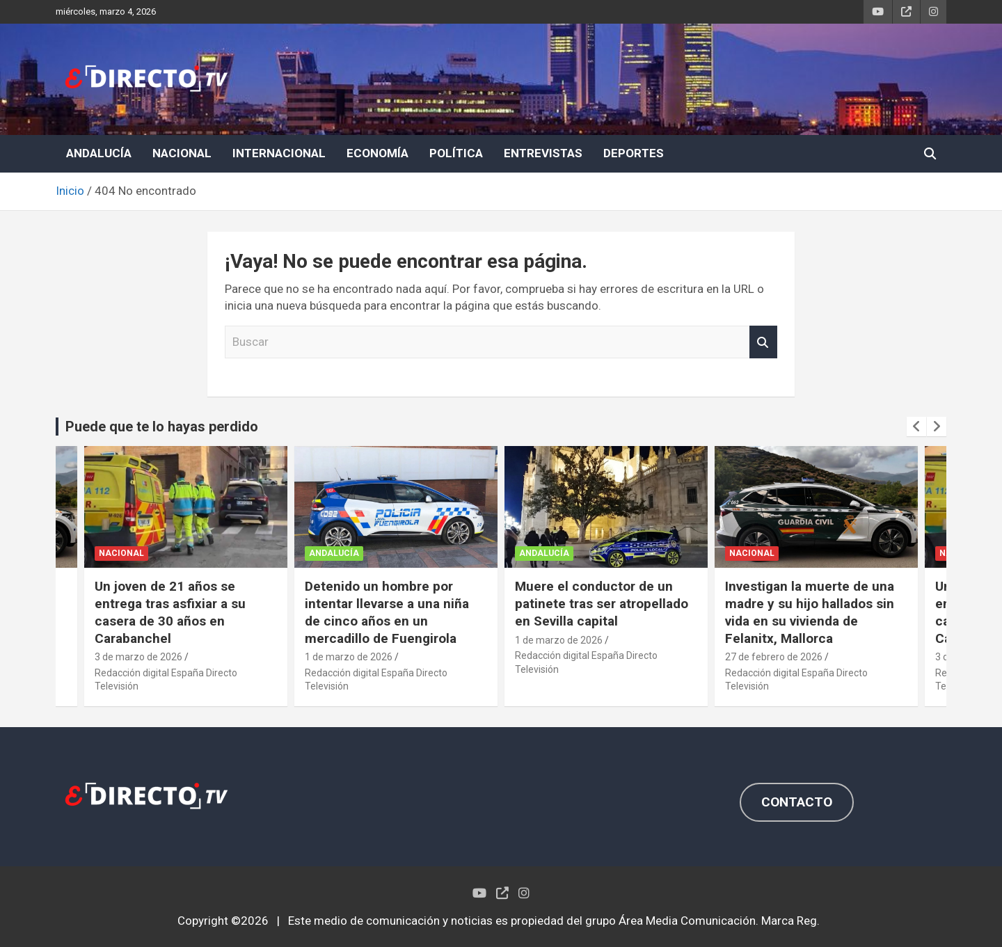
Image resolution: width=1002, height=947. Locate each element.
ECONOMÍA (377, 153)
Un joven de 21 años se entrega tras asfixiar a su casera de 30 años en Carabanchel (170, 612)
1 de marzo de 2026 (348, 656)
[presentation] (916, 426)
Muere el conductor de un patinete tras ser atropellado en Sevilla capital (601, 603)
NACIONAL (182, 153)
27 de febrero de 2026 (773, 656)
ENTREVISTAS (543, 153)
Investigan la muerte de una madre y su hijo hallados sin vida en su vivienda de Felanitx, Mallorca (809, 612)
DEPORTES (633, 153)
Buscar (763, 342)
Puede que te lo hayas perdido (161, 426)
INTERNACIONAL (279, 153)
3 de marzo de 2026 (138, 656)
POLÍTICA (456, 153)
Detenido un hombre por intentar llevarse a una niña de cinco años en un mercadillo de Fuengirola (387, 612)
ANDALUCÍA (99, 153)
